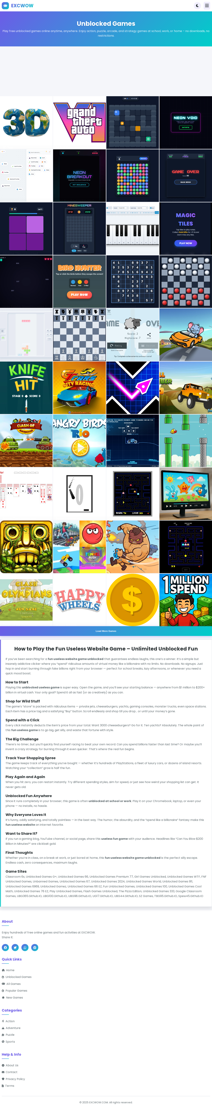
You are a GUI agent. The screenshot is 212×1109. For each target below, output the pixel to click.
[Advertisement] (106, 71)
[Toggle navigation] (207, 6)
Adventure (11, 1028)
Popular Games (14, 991)
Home (8, 970)
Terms (8, 1086)
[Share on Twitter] (15, 947)
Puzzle (8, 1035)
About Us (10, 1065)
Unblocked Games (17, 977)
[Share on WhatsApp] (25, 947)
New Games (12, 998)
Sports (8, 1042)
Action (8, 1021)
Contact (9, 1072)
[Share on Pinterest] (34, 947)
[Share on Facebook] (5, 947)
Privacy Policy (13, 1079)
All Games (11, 984)
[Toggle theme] (197, 5)
